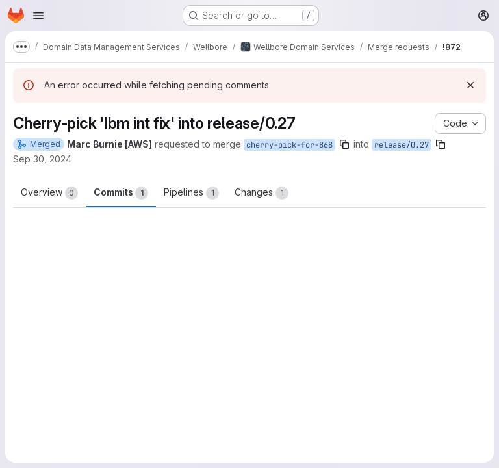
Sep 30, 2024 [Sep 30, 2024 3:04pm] (42, 158)
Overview (49, 193)
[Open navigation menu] (38, 15)
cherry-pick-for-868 (289, 145)
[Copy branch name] (344, 144)
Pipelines (191, 193)
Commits (121, 193)
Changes (261, 193)
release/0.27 (401, 145)
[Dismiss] (470, 85)
